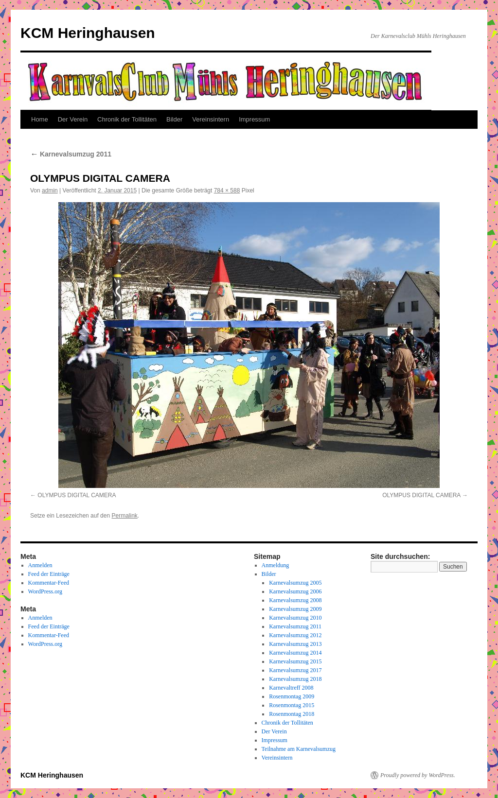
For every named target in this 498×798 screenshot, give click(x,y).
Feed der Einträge (49, 574)
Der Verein (73, 119)
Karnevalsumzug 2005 (295, 582)
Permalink (124, 515)
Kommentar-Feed (48, 582)
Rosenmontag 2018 (291, 714)
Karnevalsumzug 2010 (295, 617)
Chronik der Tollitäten (127, 119)
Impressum (254, 119)
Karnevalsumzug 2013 (295, 644)
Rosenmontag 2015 (291, 705)
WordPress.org (45, 591)
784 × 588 (227, 190)
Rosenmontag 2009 (291, 696)
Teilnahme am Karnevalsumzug (299, 749)
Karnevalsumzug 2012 (295, 635)
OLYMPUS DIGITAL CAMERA (76, 495)
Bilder (174, 119)
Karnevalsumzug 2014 (295, 652)
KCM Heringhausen (87, 33)
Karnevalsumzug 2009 (295, 609)
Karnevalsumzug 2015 (295, 661)
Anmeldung (275, 565)
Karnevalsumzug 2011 (70, 154)
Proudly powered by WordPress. (417, 775)
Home (39, 119)
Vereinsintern (210, 119)
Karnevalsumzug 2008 (295, 600)
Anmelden (40, 565)
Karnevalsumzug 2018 (295, 679)
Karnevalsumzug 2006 (295, 591)
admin (50, 190)
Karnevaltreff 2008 (291, 687)
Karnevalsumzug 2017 (295, 670)
